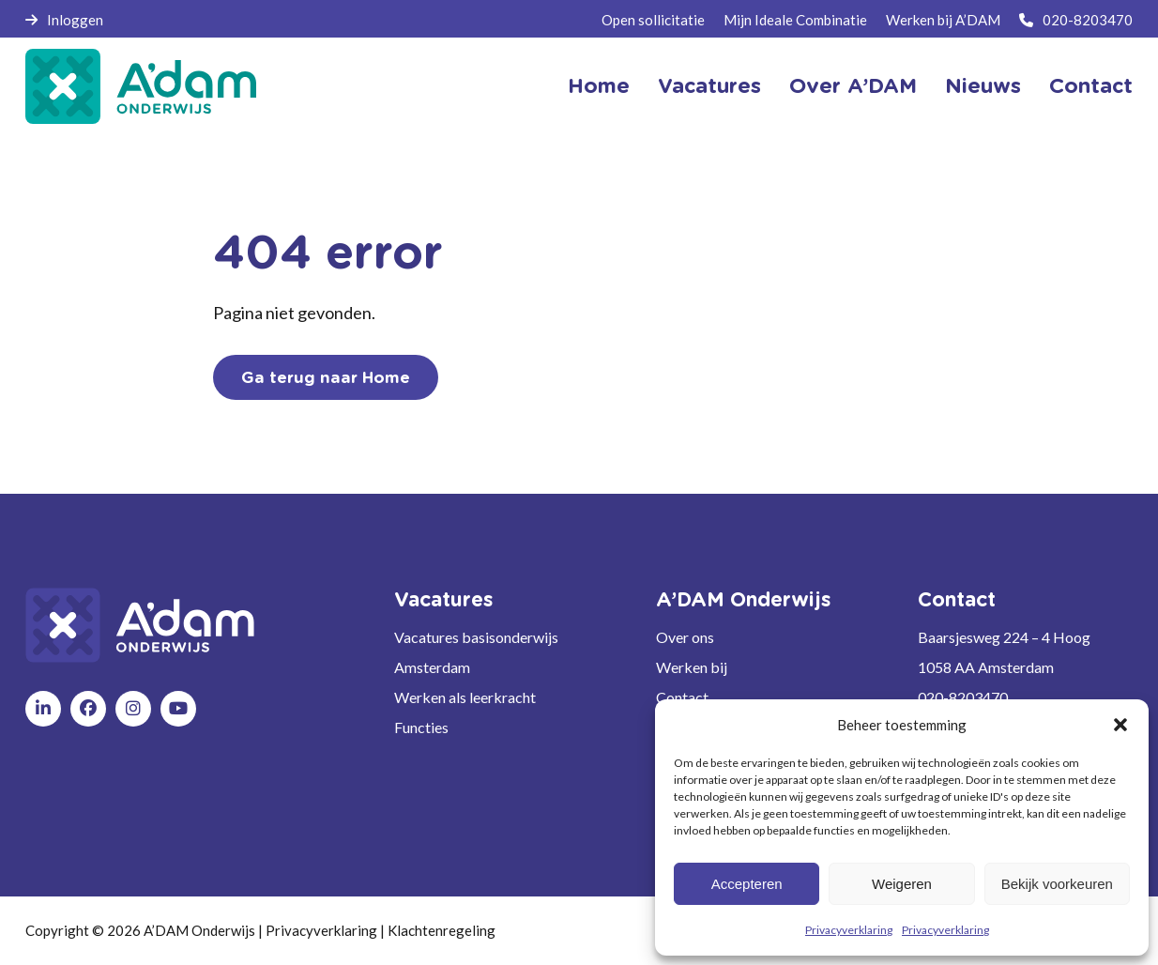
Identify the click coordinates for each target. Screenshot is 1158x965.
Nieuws (983, 86)
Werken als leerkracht (465, 697)
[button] (1120, 724)
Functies (421, 727)
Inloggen (64, 19)
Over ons (685, 637)
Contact (1091, 86)
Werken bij (691, 667)
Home (599, 86)
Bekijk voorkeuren (1057, 884)
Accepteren (747, 884)
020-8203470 (1076, 19)
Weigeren (902, 884)
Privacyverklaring (848, 930)
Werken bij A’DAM (943, 19)
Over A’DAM (853, 86)
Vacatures (709, 86)
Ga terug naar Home (325, 378)
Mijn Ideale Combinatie (795, 19)
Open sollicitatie (653, 19)
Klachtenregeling (441, 930)
